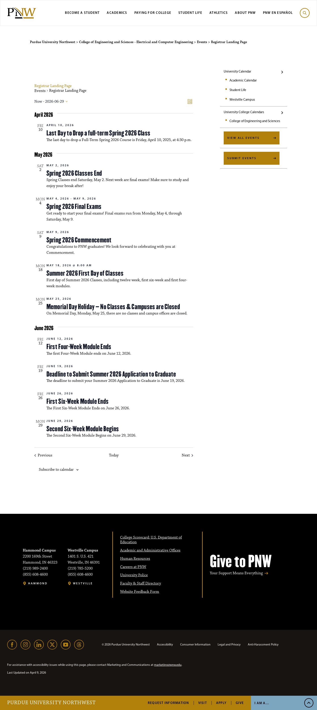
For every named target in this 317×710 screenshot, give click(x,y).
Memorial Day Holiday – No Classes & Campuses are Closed (113, 306)
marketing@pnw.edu (167, 665)
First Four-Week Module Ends (78, 346)
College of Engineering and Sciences (254, 121)
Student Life (190, 12)
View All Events (243, 138)
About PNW (245, 12)
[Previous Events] (43, 455)
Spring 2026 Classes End (74, 173)
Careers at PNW (133, 566)
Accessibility (165, 644)
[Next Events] (187, 455)
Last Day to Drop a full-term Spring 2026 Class (98, 133)
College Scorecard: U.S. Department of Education (151, 540)
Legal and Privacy (229, 644)
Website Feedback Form (139, 591)
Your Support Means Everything (236, 573)
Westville (83, 583)
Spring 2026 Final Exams (74, 206)
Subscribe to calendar (56, 469)
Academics (117, 12)
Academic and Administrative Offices (150, 550)
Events (40, 91)
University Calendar (237, 71)
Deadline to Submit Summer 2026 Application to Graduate (111, 374)
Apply (221, 703)
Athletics (218, 12)
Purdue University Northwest (51, 703)
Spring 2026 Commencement (79, 240)
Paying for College (152, 12)
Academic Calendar (243, 80)
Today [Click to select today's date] (114, 455)
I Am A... (261, 703)
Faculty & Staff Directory (140, 583)
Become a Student (82, 12)
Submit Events (242, 158)
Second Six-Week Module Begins (82, 429)
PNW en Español (278, 12)
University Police (134, 575)
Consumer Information (195, 644)
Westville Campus (242, 100)
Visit (202, 703)
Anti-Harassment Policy (263, 644)
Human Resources (135, 558)
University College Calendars (244, 112)
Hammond (38, 583)
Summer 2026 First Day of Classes (85, 273)
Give (240, 703)
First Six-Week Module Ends (77, 401)
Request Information (168, 703)
